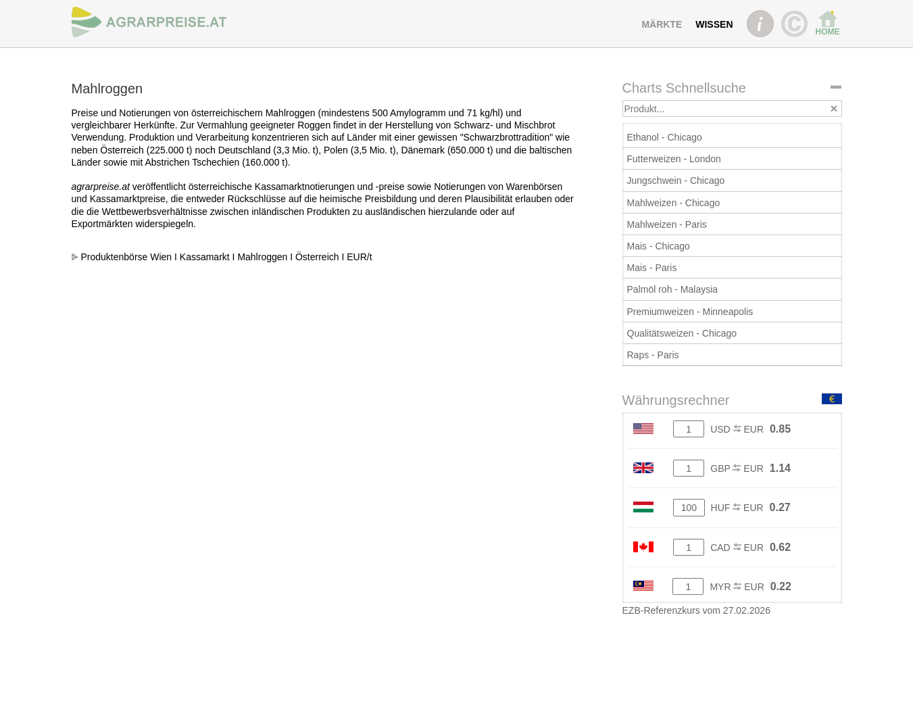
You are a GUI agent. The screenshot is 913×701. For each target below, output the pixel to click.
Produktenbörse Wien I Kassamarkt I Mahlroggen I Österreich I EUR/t (226, 256)
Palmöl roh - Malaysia (672, 289)
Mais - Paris (652, 267)
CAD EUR (737, 547)
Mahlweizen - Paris (667, 224)
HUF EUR (737, 507)
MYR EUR (737, 586)
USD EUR (737, 429)
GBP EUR (737, 468)
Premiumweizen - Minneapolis (690, 311)
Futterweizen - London (674, 158)
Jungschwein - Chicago (676, 180)
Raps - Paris (653, 354)
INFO (760, 23)
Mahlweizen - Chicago (673, 202)
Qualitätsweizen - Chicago (682, 333)
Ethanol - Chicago (664, 137)
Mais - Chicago (658, 246)
